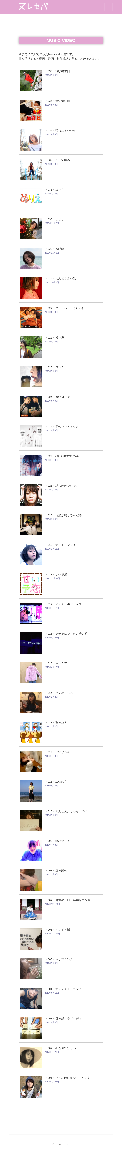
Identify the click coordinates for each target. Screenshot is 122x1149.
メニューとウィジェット (108, 7)
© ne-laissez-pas (61, 1144)
